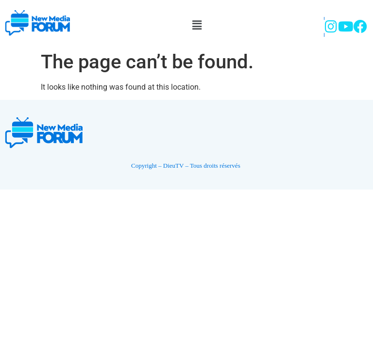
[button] (196, 25)
